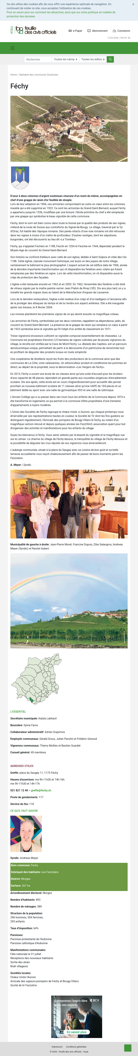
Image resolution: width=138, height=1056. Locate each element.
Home (13, 74)
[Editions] (93, 59)
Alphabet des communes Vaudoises (38, 74)
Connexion (121, 30)
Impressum (57, 1046)
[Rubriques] (65, 59)
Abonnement (97, 30)
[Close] (133, 4)
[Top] (127, 1048)
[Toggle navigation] (12, 48)
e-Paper (75, 30)
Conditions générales (76, 1046)
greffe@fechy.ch (41, 790)
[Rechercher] (110, 59)
